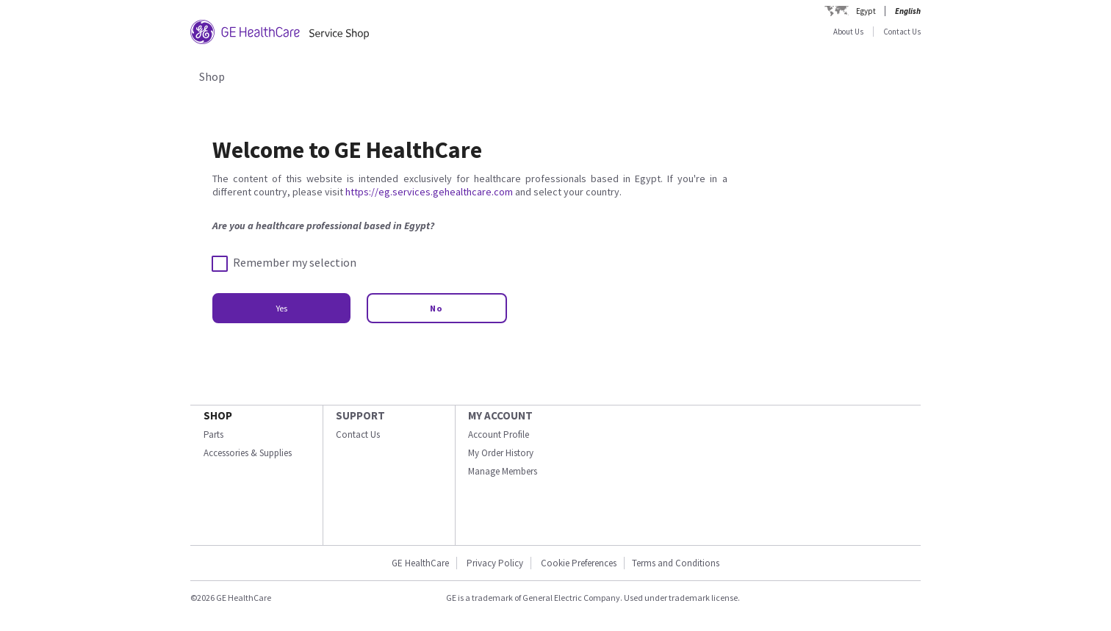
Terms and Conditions (675, 563)
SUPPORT (360, 415)
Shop (212, 76)
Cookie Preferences (578, 563)
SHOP (218, 415)
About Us (848, 31)
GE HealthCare (420, 563)
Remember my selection (284, 263)
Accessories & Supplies (248, 453)
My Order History (500, 453)
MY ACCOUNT (500, 415)
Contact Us (902, 31)
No (437, 308)
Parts (213, 434)
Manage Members (502, 471)
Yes (281, 308)
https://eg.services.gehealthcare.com (429, 191)
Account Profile (498, 434)
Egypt (866, 11)
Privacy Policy (495, 563)
